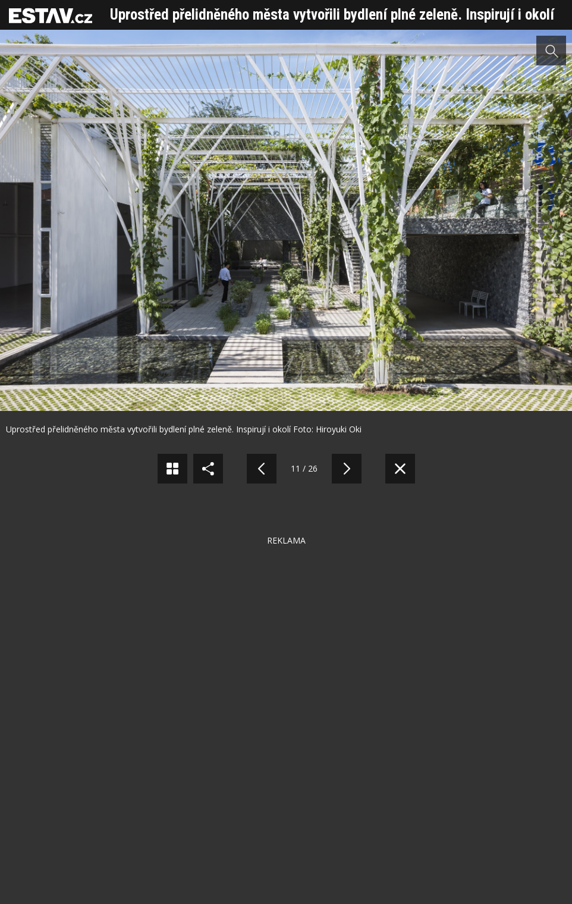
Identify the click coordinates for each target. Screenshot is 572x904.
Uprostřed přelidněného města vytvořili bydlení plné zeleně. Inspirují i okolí (332, 14)
